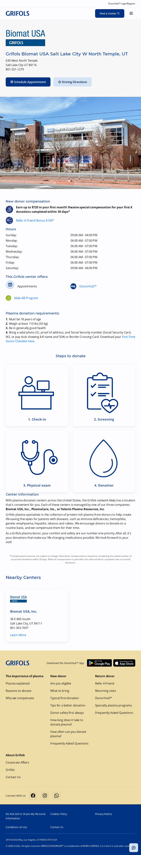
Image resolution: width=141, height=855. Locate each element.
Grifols (10, 770)
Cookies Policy (58, 814)
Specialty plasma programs (113, 705)
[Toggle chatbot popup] (133, 847)
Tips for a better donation (67, 705)
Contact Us (13, 777)
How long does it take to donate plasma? (66, 722)
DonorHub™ (87, 286)
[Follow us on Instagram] (44, 795)
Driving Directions (72, 82)
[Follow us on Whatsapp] (56, 795)
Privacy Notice (103, 814)
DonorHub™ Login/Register (121, 3)
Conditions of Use (16, 827)
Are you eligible (60, 683)
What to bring (59, 691)
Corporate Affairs (17, 762)
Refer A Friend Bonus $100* (35, 220)
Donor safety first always (67, 713)
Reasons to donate (18, 691)
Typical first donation (64, 698)
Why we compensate (20, 698)
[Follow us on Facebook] (33, 795)
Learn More (18, 635)
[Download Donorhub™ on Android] (99, 663)
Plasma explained (18, 683)
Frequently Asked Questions (69, 743)
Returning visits (105, 691)
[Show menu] (131, 13)
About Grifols (15, 755)
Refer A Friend (104, 683)
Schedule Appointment (28, 82)
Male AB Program (26, 298)
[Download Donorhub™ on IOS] (124, 663)
